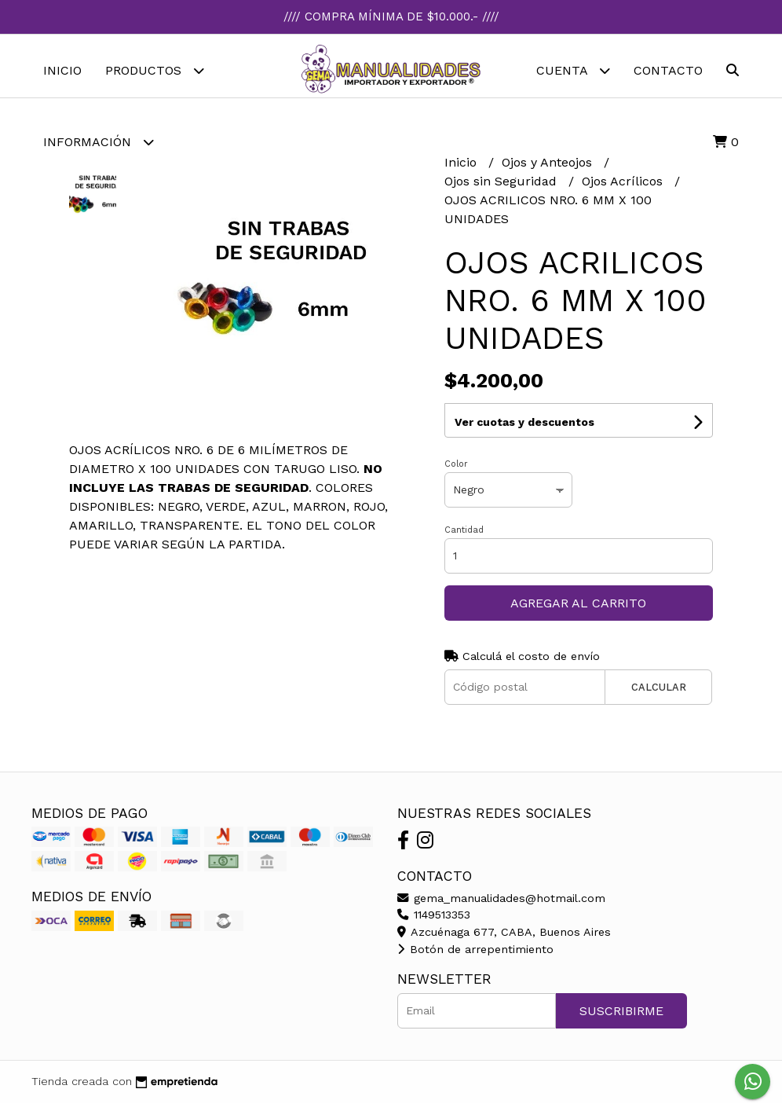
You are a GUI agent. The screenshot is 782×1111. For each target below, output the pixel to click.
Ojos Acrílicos (624, 189)
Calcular (658, 695)
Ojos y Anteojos (549, 170)
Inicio (62, 70)
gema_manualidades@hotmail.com (501, 906)
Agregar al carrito (578, 610)
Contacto (668, 70)
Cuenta (573, 70)
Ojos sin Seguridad (502, 189)
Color (456, 472)
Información (98, 142)
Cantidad (464, 538)
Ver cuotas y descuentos (524, 430)
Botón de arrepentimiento (475, 957)
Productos (154, 70)
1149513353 (433, 922)
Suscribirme (621, 1018)
